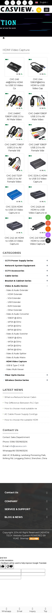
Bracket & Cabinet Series (18, 280)
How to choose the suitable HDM (21, 420)
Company (11, 501)
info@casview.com (18, 446)
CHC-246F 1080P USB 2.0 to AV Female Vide (38, 147)
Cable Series (11, 275)
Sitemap (24, 538)
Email (19, 609)
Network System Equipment (20, 265)
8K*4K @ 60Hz (14, 330)
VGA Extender (14, 298)
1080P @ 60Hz (15, 318)
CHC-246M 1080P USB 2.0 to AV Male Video (37, 116)
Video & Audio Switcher (17, 334)
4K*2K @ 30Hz (14, 322)
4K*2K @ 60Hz (14, 326)
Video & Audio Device (36, 38)
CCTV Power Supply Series (19, 260)
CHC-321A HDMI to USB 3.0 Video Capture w (14, 210)
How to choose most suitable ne (20, 408)
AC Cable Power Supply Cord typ (21, 414)
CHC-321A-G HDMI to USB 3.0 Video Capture (37, 178)
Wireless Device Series (17, 380)
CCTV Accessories (14, 270)
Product (18, 38)
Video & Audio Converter (17, 314)
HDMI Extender (15, 294)
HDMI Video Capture (13, 41)
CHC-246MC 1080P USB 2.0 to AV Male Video (14, 116)
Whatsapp (6, 609)
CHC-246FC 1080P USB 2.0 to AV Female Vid (14, 147)
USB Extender (14, 302)
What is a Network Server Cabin (20, 397)
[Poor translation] (9, 566)
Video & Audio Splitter (16, 353)
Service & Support (17, 509)
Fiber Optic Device (14, 375)
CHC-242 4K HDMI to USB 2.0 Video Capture (14, 241)
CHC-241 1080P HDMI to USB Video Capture (38, 241)
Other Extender (15, 310)
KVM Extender (14, 306)
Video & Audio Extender (17, 290)
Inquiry (32, 609)
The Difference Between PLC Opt (21, 403)
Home (8, 38)
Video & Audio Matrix (15, 357)
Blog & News (14, 517)
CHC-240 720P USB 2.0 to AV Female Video (14, 178)
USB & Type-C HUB (15, 365)
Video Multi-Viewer (15, 369)
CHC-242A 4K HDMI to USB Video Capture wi (38, 210)
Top (45, 609)
